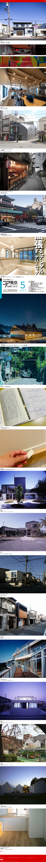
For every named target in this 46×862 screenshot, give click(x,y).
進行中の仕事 (15, 857)
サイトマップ (35, 857)
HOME (1, 857)
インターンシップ (24, 857)
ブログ (19, 857)
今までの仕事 (10, 857)
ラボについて (5, 857)
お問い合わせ (30, 857)
